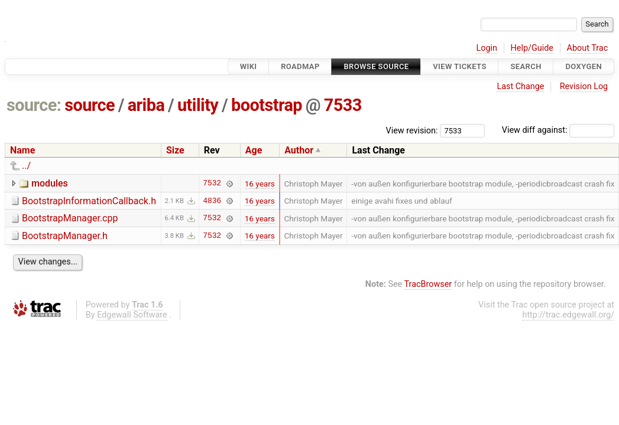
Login (486, 48)
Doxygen (583, 66)
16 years (260, 183)
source (89, 105)
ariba (146, 105)
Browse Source (376, 66)
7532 (212, 183)
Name (22, 150)
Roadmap (300, 66)
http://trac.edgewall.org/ (568, 315)
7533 (343, 105)
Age (253, 150)
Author (298, 150)
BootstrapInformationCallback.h (89, 201)
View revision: (412, 130)
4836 (212, 200)
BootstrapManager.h (65, 235)
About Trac (587, 48)
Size (175, 150)
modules (49, 183)
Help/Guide (532, 48)
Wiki (248, 66)
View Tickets (459, 66)
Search (525, 66)
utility (197, 105)
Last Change (520, 86)
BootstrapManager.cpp (70, 218)
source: (34, 105)
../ (26, 165)
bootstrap (266, 105)
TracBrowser (428, 284)
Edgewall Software (132, 315)
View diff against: (558, 130)
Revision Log (584, 86)
